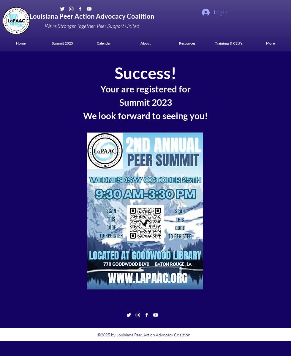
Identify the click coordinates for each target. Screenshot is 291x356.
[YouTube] (89, 9)
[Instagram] (71, 9)
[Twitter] (62, 9)
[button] (187, 43)
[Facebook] (80, 9)
